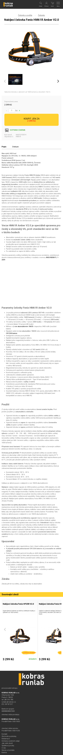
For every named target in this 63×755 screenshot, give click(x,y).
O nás (4, 748)
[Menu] (58, 4)
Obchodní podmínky (9, 736)
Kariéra (4, 752)
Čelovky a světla (25, 15)
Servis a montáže (8, 750)
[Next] (57, 81)
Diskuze (15, 147)
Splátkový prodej (8, 746)
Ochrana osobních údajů (11, 741)
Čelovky (41, 15)
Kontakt (4, 734)
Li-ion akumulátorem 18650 (23, 326)
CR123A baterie (11, 333)
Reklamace (6, 739)
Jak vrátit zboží (7, 743)
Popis (4, 147)
